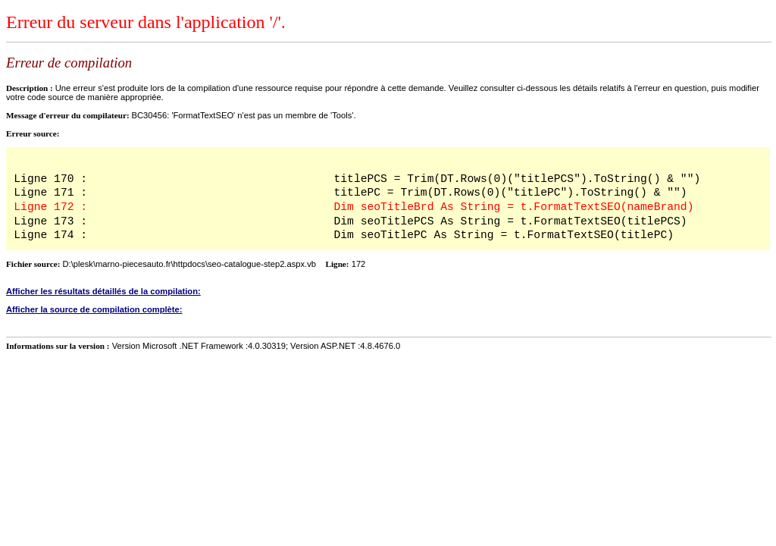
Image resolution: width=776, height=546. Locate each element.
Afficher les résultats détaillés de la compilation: (103, 291)
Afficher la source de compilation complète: (94, 309)
